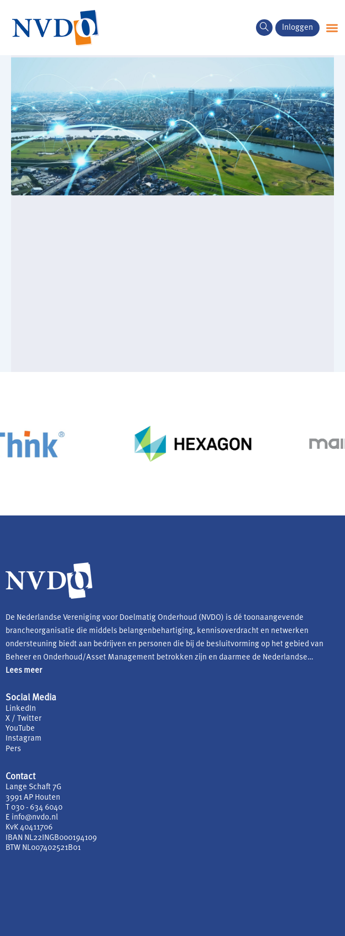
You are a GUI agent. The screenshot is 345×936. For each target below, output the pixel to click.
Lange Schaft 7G (33, 787)
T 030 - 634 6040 (34, 808)
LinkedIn (21, 709)
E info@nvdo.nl (32, 817)
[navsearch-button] (264, 27)
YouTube (20, 729)
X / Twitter (23, 719)
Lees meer (24, 671)
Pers (13, 749)
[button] (332, 28)
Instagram (23, 739)
